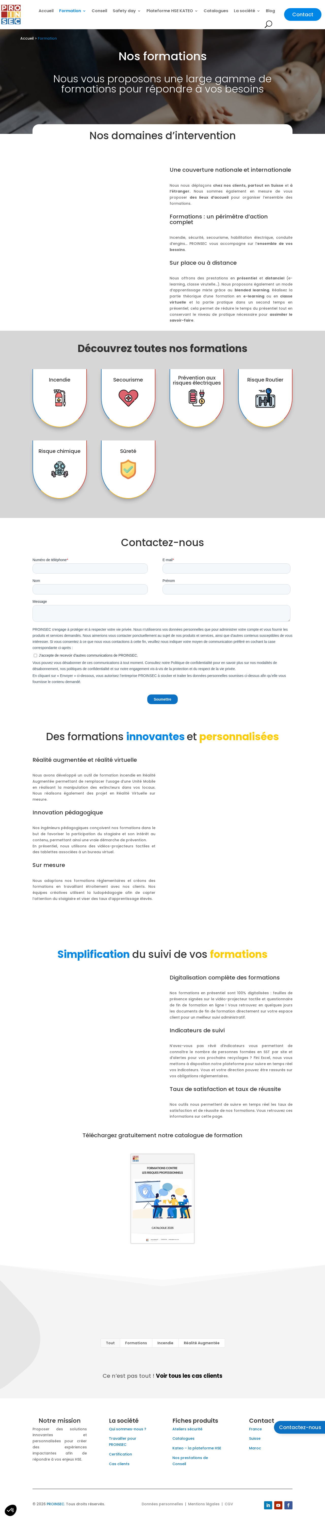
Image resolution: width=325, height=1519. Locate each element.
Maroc (255, 1448)
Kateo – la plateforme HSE (196, 1448)
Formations (136, 1343)
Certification (120, 1454)
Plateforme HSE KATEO (170, 11)
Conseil (99, 11)
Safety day (124, 11)
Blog (270, 11)
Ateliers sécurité (187, 1429)
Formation (70, 11)
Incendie (165, 1343)
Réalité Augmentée (202, 1343)
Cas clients (119, 1463)
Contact (302, 14)
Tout (110, 1343)
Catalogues (216, 11)
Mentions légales (204, 1504)
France (255, 1429)
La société (244, 11)
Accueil (46, 11)
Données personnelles (162, 1504)
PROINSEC (55, 1504)
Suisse (255, 1438)
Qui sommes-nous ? (127, 1429)
